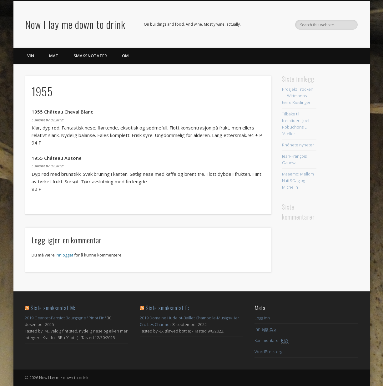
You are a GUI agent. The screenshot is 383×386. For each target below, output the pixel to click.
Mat (53, 55)
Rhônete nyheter (298, 145)
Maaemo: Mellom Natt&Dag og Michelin (298, 180)
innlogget (64, 255)
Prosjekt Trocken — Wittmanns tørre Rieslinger (297, 95)
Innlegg (265, 329)
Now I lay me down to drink (75, 24)
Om (125, 55)
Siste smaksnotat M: (53, 308)
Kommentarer (271, 340)
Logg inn (262, 318)
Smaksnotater (90, 55)
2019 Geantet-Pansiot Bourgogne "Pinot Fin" (65, 318)
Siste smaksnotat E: (167, 308)
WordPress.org (268, 351)
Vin (30, 55)
